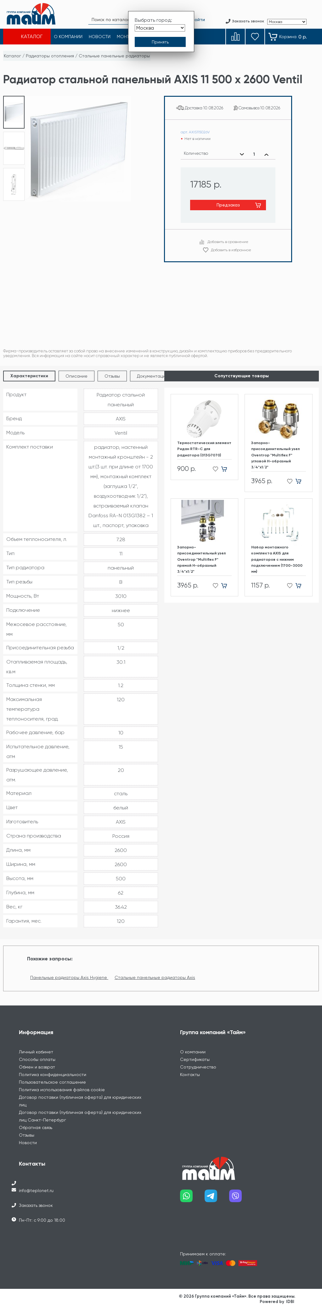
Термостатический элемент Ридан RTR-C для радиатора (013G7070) (204, 449)
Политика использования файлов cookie (62, 1089)
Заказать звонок (36, 1205)
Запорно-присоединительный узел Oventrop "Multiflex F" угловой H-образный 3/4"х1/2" (275, 455)
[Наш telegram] (217, 1198)
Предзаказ (228, 204)
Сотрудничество (198, 1066)
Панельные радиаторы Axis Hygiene (69, 977)
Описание (76, 376)
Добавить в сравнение (227, 242)
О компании (193, 1051)
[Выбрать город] (160, 28)
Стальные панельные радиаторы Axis (155, 977)
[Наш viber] (241, 1198)
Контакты (190, 1074)
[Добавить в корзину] (226, 469)
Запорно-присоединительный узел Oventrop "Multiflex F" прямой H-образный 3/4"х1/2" (201, 559)
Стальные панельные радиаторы (114, 55)
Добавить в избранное (231, 250)
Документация (152, 376)
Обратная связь (35, 1127)
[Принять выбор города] (160, 42)
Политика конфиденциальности (52, 1074)
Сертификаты (195, 1059)
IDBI (290, 1301)
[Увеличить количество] (266, 154)
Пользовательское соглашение (52, 1082)
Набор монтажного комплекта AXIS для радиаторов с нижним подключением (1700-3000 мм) (276, 559)
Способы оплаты (37, 1059)
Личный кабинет (36, 1051)
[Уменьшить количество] (242, 154)
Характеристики (29, 376)
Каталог (12, 55)
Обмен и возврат (37, 1066)
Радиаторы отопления (50, 55)
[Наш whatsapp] (192, 1198)
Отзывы (112, 376)
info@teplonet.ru (36, 1190)
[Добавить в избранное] (213, 469)
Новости (28, 1142)
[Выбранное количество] (254, 154)
